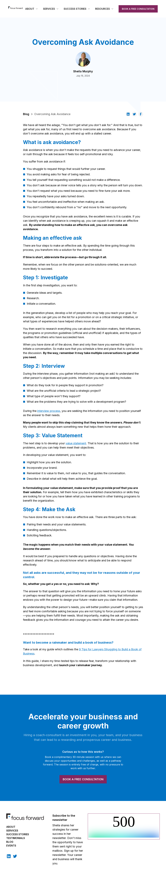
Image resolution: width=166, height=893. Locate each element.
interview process (48, 411)
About (10, 826)
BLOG (9, 841)
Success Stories (17, 834)
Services (12, 830)
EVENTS (11, 845)
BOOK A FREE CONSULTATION (138, 9)
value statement (76, 443)
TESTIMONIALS (15, 838)
